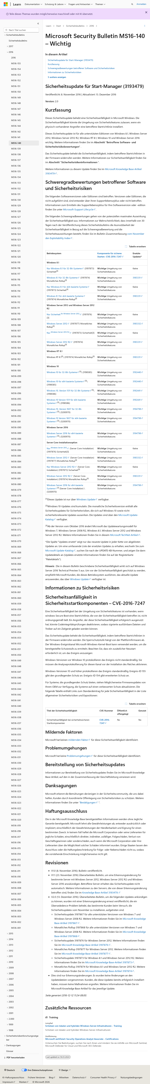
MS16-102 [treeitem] (16, 359)
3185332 (137, 323)
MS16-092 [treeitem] (16, 415)
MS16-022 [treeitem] (16, 808)
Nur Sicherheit (63, 314)
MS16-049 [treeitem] (16, 660)
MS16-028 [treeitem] (16, 774)
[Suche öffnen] (132, 4)
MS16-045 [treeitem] (16, 683)
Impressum (7, 1081)
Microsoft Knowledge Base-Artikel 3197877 (85, 953)
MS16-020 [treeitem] (16, 819)
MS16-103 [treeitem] (16, 353)
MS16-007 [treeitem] (16, 893)
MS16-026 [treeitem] (16, 785)
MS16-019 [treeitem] (16, 825)
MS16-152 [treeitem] (16, 80)
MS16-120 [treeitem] (16, 256)
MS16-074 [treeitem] (16, 518)
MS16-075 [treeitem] (16, 512)
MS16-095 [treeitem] (16, 398)
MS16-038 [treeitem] (16, 717)
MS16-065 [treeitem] (16, 569)
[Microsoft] (6, 4)
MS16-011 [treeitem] (15, 870)
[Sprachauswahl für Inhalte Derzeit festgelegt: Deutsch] (9, 1070)
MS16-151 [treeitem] (15, 86)
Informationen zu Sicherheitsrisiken (64, 72)
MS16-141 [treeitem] (15, 137)
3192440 (137, 372)
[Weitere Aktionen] (145, 26)
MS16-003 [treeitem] (16, 916)
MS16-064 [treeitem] (16, 575)
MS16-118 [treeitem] (15, 268)
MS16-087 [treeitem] (16, 444)
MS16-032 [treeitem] (16, 751)
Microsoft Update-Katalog (59, 550)
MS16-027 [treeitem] (16, 779)
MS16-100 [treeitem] (16, 370)
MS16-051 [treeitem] (16, 649)
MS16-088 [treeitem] (16, 438)
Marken (22, 1081)
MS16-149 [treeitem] (16, 97)
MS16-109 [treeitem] (16, 319)
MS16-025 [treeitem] (16, 791)
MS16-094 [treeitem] (16, 404)
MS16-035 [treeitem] (16, 734)
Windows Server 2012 (57, 323)
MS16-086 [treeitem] (16, 450)
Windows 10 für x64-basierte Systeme (65, 381)
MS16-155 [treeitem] (16, 63)
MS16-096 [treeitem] (16, 393)
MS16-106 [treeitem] (16, 336)
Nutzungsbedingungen (131, 1077)
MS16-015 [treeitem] (16, 848)
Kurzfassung (53, 64)
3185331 (136, 277)
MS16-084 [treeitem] (16, 461)
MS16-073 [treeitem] (16, 523)
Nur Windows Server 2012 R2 (61, 466)
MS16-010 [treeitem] (16, 876)
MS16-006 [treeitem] (16, 899)
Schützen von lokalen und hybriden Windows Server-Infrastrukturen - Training (83, 1025)
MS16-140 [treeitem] (16, 142)
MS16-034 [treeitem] (16, 740)
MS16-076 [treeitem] (16, 506)
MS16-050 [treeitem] (16, 654)
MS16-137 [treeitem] (16, 159)
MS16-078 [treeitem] (16, 495)
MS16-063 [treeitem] (16, 580)
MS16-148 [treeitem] (16, 103)
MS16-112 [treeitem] (15, 302)
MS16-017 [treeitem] (16, 836)
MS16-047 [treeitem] (16, 671)
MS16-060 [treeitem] (16, 597)
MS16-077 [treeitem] (16, 501)
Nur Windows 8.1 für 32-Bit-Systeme (64, 268)
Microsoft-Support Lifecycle (78, 209)
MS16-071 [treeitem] (16, 535)
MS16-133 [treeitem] (16, 182)
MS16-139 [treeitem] (16, 148)
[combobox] (21, 30)
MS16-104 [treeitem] (16, 347)
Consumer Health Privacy (102, 1077)
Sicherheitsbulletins (75, 25)
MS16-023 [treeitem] (16, 802)
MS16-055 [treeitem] (16, 626)
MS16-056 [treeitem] (16, 620)
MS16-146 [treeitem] (16, 114)
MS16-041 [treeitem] (16, 700)
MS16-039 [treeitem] (16, 711)
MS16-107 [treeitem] (16, 330)
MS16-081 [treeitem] (16, 478)
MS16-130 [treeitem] (16, 199)
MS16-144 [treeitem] (16, 125)
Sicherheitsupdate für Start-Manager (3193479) (70, 60)
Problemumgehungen (78, 755)
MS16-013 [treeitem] (16, 859)
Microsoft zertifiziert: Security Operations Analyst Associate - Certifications (82, 1039)
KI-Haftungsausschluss (13, 1077)
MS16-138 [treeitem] (16, 154)
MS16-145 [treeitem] (16, 120)
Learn (48, 25)
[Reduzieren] (38, 23)
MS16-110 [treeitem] (15, 313)
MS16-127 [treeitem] (16, 216)
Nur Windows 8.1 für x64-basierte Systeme (67, 286)
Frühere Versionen (36, 1077)
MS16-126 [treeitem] (16, 222)
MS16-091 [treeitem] (16, 421)
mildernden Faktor (78, 739)
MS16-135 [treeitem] (16, 171)
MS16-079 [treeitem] (16, 489)
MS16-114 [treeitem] (15, 290)
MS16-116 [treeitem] (15, 279)
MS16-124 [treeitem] (16, 233)
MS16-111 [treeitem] (15, 307)
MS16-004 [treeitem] (16, 910)
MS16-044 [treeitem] (16, 688)
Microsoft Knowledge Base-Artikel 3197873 (108, 962)
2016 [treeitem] (13, 57)
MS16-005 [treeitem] (16, 905)
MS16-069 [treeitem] (16, 546)
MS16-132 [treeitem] (16, 188)
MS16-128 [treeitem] (16, 211)
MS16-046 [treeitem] (16, 677)
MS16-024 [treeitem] (16, 796)
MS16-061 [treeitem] (16, 592)
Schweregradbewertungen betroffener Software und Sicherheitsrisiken (81, 68)
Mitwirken (64, 1077)
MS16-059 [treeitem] (16, 603)
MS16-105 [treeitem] (16, 341)
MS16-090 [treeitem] (16, 427)
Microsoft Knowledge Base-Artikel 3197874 (108, 971)
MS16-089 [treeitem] (16, 432)
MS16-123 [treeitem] (16, 239)
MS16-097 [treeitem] (16, 387)
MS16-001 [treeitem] (16, 927)
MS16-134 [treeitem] (16, 177)
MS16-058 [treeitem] (16, 609)
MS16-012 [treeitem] (16, 865)
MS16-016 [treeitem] (16, 842)
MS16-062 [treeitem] (16, 586)
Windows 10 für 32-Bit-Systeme (62, 372)
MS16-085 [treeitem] (16, 455)
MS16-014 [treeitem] (16, 853)
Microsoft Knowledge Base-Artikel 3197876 (85, 944)
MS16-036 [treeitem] (16, 728)
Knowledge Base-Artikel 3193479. (100, 892)
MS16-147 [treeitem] (16, 108)
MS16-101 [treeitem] (15, 364)
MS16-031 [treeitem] (16, 757)
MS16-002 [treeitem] (16, 922)
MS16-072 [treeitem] (16, 529)
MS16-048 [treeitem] (16, 666)
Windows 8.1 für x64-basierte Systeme (65, 295)
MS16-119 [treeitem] (15, 262)
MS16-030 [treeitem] (16, 762)
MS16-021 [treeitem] (16, 814)
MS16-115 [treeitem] (15, 285)
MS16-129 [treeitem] (16, 205)
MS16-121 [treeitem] (15, 250)
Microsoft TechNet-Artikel (124, 534)
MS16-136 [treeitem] (16, 165)
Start (58, 25)
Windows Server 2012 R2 (58, 341)
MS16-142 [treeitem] (16, 131)
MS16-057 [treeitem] (16, 614)
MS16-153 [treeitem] (16, 74)
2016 (91, 25)
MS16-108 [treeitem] (16, 324)
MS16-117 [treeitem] (15, 273)
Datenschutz (78, 1077)
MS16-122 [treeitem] (16, 245)
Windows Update (85, 499)
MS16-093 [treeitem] (16, 410)
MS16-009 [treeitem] (16, 882)
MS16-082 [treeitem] (16, 472)
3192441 (136, 390)
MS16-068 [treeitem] (16, 552)
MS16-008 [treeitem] (16, 887)
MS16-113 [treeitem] (15, 296)
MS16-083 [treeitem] (16, 467)
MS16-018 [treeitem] (16, 831)
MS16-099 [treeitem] (16, 376)
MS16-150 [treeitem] (16, 91)
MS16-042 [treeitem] (16, 694)
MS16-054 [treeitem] (16, 632)
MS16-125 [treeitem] (16, 228)
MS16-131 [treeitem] (15, 194)
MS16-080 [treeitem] (16, 484)
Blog (51, 1077)
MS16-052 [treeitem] (16, 643)
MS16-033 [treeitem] (16, 745)
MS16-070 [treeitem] (16, 541)
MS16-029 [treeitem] (16, 768)
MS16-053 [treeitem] (16, 637)
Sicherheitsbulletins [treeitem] (18, 40)
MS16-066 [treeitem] (16, 563)
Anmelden (141, 3)
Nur (58, 332)
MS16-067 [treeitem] (16, 558)
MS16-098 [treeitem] (16, 381)
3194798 (137, 408)
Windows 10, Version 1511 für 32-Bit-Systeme (68, 390)
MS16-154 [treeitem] (16, 68)
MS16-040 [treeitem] (16, 705)
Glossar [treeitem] (9, 1051)
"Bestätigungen (87, 802)
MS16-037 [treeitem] (16, 723)
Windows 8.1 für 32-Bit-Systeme (62, 277)
